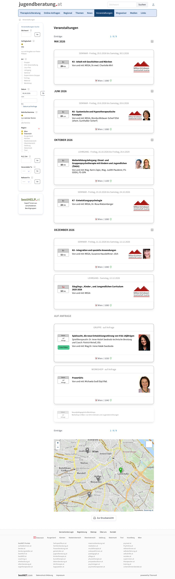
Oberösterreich (29, 143)
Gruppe (27, 62)
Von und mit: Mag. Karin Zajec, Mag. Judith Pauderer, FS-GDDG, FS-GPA (99, 171)
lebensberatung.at (60, 561)
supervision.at (128, 559)
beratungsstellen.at (25, 551)
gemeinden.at (58, 551)
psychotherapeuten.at (96, 567)
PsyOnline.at (128, 546)
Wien (26, 131)
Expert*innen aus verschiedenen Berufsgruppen (30, 204)
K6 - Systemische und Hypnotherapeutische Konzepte (93, 113)
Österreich (28, 133)
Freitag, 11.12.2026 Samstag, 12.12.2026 (109, 241)
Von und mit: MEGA (81, 293)
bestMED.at (22, 556)
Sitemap (93, 532)
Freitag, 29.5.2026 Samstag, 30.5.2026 (109, 53)
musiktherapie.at (94, 548)
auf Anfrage (110, 369)
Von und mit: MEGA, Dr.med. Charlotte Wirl (92, 65)
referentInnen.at (129, 548)
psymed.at (127, 543)
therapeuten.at (129, 561)
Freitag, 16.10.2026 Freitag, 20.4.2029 (110, 151)
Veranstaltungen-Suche (30, 27)
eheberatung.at (24, 561)
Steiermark (28, 148)
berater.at (21, 548)
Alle (22, 47)
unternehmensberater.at (132, 567)
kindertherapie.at (59, 556)
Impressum (60, 575)
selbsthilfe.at (128, 554)
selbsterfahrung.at (130, 551)
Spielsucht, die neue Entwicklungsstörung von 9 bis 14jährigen (103, 335)
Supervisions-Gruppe (32, 75)
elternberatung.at (24, 564)
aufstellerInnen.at (24, 546)
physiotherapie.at (95, 559)
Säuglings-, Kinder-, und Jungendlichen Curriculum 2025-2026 (97, 288)
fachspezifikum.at (59, 543)
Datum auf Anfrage (29, 106)
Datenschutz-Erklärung (44, 575)
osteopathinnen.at (95, 551)
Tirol (25, 150)
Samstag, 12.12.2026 (110, 278)
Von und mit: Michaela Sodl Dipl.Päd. (89, 381)
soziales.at (127, 556)
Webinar (27, 80)
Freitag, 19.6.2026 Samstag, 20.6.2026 (109, 103)
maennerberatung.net (96, 543)
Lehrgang (27, 70)
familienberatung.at (60, 546)
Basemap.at (148, 510)
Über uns (103, 532)
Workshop (28, 83)
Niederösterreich (30, 141)
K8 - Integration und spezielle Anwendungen (94, 250)
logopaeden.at (58, 567)
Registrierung (82, 532)
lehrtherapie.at (58, 564)
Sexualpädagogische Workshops (83, 412)
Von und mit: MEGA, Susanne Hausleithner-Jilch (95, 253)
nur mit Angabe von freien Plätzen (30, 52)
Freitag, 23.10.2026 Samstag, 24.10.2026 (109, 192)
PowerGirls (77, 377)
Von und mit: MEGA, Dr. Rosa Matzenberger (92, 204)
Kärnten (27, 138)
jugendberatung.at (60, 554)
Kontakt (113, 532)
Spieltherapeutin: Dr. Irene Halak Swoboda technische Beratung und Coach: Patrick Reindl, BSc (102, 341)
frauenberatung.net (60, 548)
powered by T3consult (148, 575)
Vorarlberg (131, 537)
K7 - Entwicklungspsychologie (87, 200)
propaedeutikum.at (95, 561)
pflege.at (91, 556)
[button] (87, 450)
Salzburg (27, 145)
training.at (127, 564)
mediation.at (93, 546)
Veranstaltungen (29, 20)
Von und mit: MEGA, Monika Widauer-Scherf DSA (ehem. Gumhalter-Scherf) (95, 119)
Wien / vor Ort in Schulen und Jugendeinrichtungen (100, 415)
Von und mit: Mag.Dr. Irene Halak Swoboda (92, 346)
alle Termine (25, 123)
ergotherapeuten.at (25, 567)
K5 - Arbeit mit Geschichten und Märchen (92, 61)
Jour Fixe (27, 67)
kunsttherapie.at (59, 559)
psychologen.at (94, 564)
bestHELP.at (22, 554)
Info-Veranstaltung (31, 65)
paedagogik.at (93, 554)
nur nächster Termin (28, 118)
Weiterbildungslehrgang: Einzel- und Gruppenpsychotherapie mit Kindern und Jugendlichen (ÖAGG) (99, 163)
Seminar (27, 73)
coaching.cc (22, 559)
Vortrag (26, 78)
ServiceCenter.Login (66, 532)
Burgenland (28, 136)
